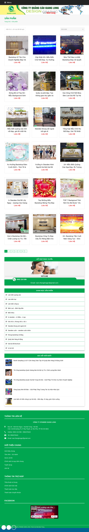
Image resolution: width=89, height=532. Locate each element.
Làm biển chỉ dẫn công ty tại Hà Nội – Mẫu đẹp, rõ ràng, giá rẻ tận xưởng (36, 399)
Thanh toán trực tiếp (10, 489)
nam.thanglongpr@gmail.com (47, 283)
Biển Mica (11, 313)
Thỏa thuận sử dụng (10, 482)
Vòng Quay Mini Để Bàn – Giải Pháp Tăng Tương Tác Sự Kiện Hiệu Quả (36, 389)
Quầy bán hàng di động (15, 339)
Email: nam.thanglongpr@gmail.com (19, 438)
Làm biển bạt (12, 299)
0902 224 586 (22, 279)
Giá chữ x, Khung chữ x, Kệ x (17, 321)
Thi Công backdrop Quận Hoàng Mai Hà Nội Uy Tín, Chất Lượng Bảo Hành (37, 370)
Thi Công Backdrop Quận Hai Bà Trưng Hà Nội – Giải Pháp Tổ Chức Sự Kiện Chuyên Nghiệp (43, 380)
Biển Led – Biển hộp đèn (15, 308)
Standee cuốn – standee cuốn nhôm (19, 330)
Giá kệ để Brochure (14, 344)
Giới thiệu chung (9, 451)
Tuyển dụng (8, 465)
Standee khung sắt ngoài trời (17, 326)
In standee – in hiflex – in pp (17, 317)
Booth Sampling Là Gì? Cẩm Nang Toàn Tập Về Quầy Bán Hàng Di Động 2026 (38, 360)
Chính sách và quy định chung (13, 461)
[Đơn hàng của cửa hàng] (72, 29)
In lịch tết (11, 348)
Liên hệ (6, 468)
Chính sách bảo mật (10, 485)
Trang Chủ (7, 21)
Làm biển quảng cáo (14, 295)
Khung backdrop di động (15, 335)
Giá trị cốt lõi (8, 458)
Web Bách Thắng (40, 527)
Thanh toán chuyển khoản (12, 492)
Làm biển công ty (13, 304)
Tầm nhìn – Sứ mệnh (11, 454)
